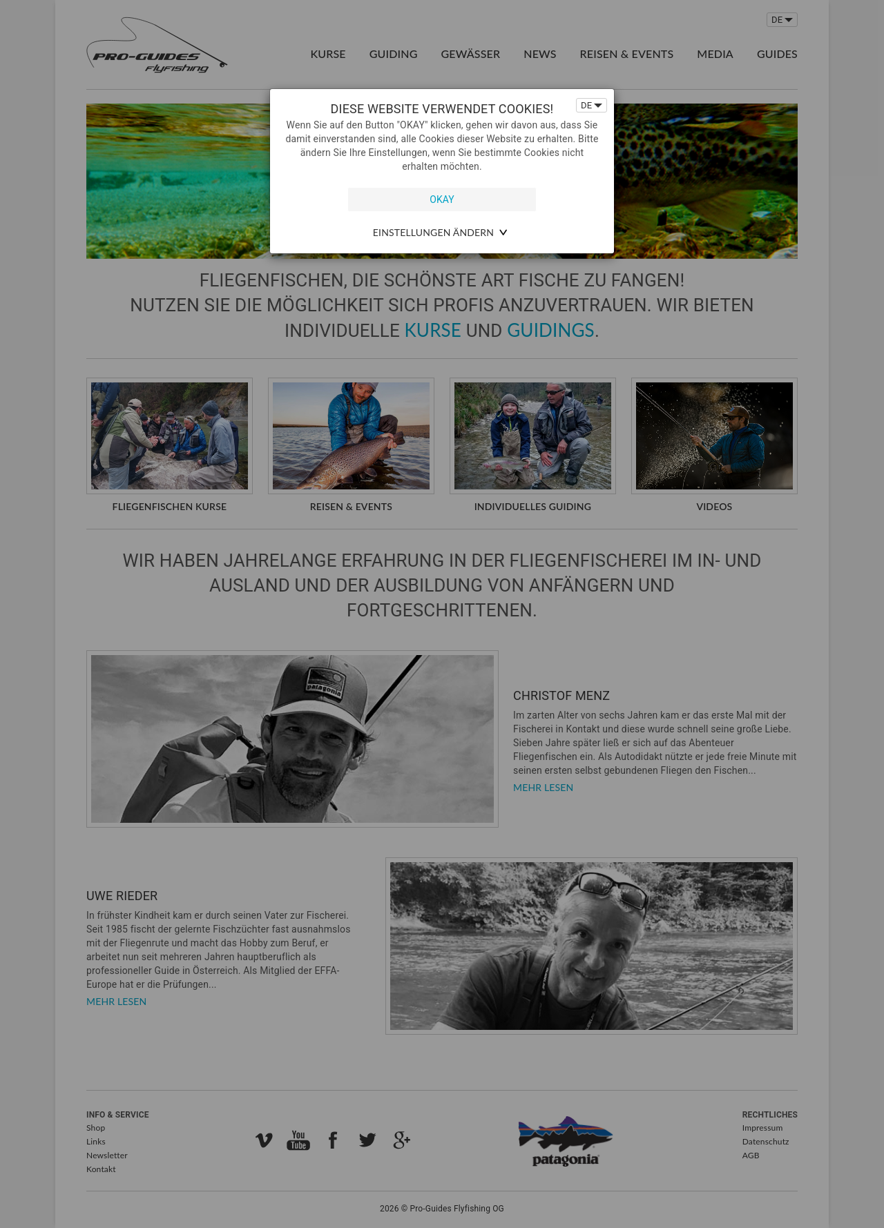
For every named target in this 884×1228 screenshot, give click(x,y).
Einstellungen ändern (433, 232)
